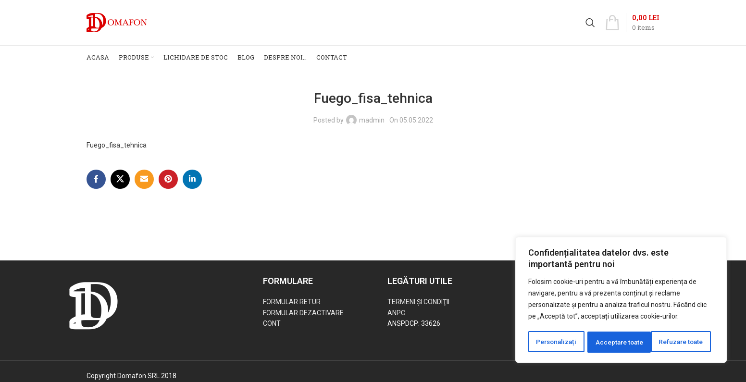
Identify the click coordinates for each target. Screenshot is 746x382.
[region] (621, 301)
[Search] (590, 25)
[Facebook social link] (96, 184)
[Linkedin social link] (192, 184)
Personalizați (556, 342)
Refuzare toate (618, 342)
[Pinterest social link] (168, 184)
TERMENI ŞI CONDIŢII (418, 307)
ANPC (396, 317)
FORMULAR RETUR (292, 307)
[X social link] (120, 184)
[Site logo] (117, 24)
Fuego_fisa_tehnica (117, 150)
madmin (372, 125)
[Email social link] (144, 184)
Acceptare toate (682, 342)
